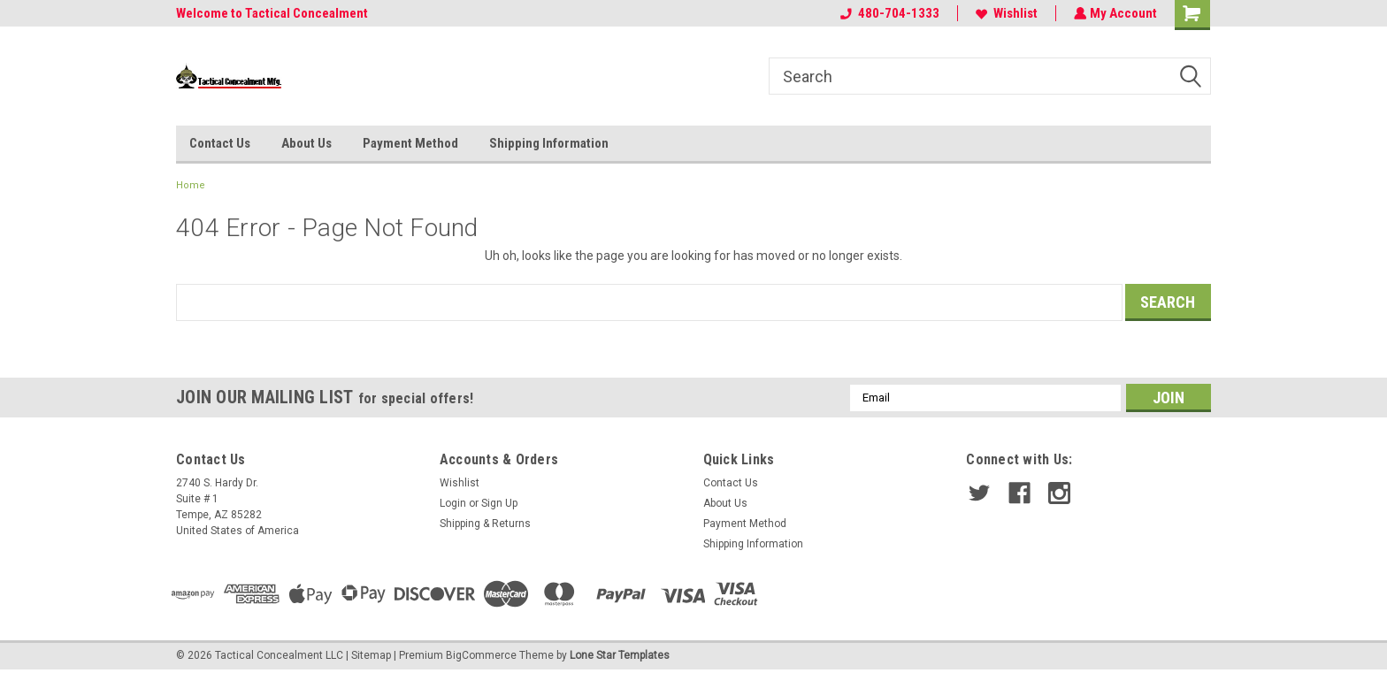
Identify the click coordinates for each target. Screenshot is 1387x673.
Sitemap (371, 655)
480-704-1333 (888, 13)
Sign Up (499, 503)
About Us (306, 143)
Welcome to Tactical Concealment (272, 13)
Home (190, 185)
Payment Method (410, 143)
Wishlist (1005, 13)
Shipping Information (549, 143)
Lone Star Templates (620, 655)
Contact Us (219, 143)
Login (453, 503)
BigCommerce (481, 655)
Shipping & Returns (485, 523)
